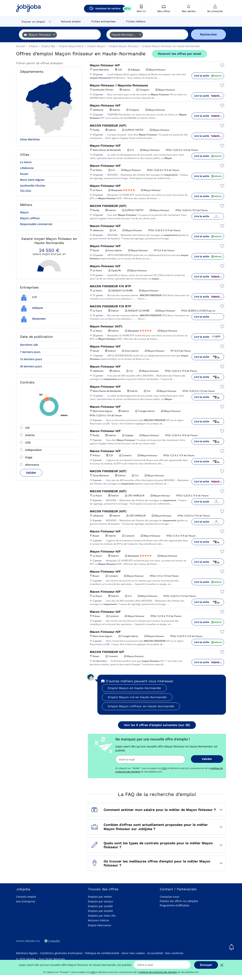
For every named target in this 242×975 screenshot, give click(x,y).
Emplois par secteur (100, 901)
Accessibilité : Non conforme (165, 953)
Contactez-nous (169, 896)
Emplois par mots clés (102, 915)
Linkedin (52, 941)
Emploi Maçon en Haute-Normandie (134, 688)
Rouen (24, 174)
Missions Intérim (98, 920)
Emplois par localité (100, 911)
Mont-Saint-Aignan (32, 180)
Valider (31, 472)
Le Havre (26, 162)
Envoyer (206, 965)
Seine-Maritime (30, 139)
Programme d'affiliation (174, 905)
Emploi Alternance (99, 925)
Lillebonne (27, 168)
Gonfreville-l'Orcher (32, 185)
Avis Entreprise (25, 901)
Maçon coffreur (30, 218)
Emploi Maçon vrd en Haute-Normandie (137, 697)
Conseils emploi (26, 896)
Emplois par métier (100, 896)
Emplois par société (100, 906)
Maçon (24, 212)
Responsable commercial (36, 224)
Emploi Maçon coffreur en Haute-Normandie (141, 706)
